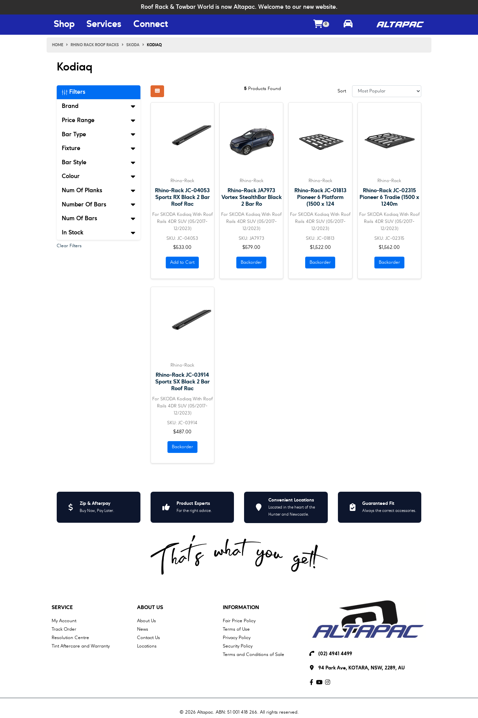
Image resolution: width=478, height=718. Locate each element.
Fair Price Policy (239, 621)
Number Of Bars (98, 205)
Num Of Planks (98, 191)
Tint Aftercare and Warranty (81, 646)
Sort (342, 91)
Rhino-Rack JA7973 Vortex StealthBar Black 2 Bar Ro (251, 197)
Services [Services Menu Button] (104, 24)
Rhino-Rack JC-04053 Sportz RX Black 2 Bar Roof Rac (182, 197)
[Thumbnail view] (157, 91)
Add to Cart (182, 262)
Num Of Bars (98, 219)
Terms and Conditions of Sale (253, 654)
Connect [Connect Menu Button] (150, 24)
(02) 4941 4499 (335, 654)
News (142, 629)
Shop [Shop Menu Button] (64, 24)
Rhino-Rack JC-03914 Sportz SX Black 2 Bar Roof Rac (182, 382)
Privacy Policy (236, 637)
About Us (150, 607)
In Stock (98, 233)
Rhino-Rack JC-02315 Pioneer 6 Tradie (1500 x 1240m (389, 197)
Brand (98, 106)
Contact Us (148, 637)
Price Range (98, 120)
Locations (147, 646)
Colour (98, 176)
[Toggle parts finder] (348, 24)
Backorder (251, 262)
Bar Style (98, 163)
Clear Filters (69, 245)
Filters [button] (73, 92)
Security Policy (238, 646)
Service (62, 607)
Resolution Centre (70, 637)
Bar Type (98, 135)
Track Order (64, 629)
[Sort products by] (386, 91)
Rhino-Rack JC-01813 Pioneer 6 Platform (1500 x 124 (320, 197)
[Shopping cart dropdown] (321, 24)
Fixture (98, 148)
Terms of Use (236, 629)
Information (241, 607)
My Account (64, 621)
